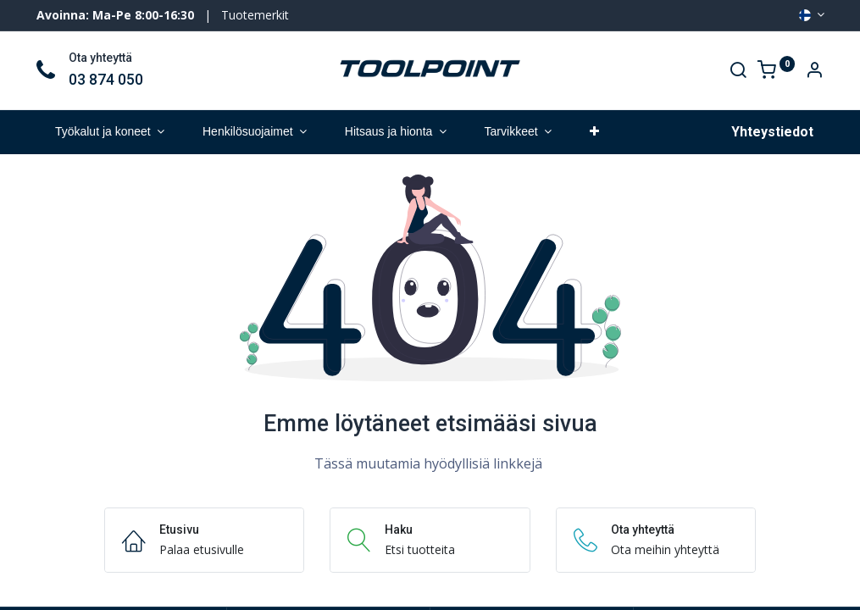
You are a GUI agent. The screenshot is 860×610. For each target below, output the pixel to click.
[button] (594, 132)
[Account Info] (814, 72)
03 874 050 (106, 79)
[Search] (738, 72)
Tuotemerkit (255, 15)
